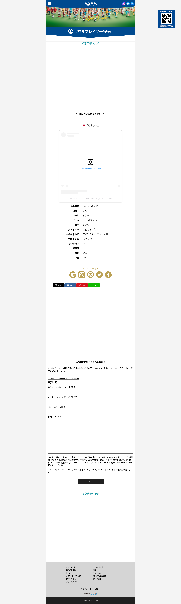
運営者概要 (97, 579)
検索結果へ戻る (90, 43)
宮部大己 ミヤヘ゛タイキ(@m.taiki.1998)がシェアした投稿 (90, 199)
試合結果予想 (71, 570)
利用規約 (119, 470)
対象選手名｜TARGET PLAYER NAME (63, 378)
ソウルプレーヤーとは (73, 576)
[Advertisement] (90, 77)
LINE (94, 285)
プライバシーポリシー (73, 582)
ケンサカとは (97, 573)
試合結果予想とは (99, 576)
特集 (94, 570)
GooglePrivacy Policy (102, 470)
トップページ (70, 567)
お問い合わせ (71, 579)
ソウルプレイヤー (99, 567)
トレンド (69, 573)
